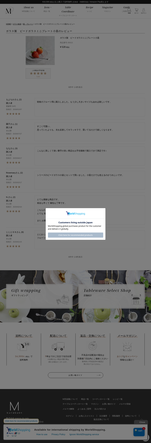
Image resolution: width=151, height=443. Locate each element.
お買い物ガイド (75, 375)
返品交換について (101, 419)
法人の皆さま (100, 409)
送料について (131, 416)
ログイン (70, 416)
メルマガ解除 (68, 409)
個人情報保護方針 (23, 437)
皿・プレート (28, 24)
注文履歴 (103, 416)
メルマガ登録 (125, 404)
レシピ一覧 (118, 399)
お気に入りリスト (86, 416)
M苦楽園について (70, 399)
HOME (8, 24)
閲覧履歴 (116, 416)
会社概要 (9, 437)
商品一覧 (85, 399)
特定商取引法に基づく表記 (44, 437)
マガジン (95, 404)
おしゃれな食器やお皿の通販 (97, 437)
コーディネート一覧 (101, 399)
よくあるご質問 (84, 409)
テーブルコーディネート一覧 (75, 404)
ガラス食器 (17, 24)
